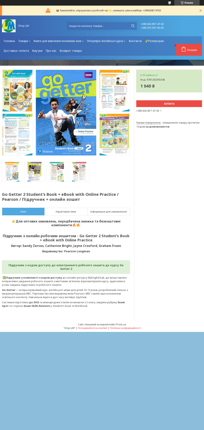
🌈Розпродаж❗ (156, 41)
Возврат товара (71, 51)
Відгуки (37, 51)
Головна (9, 41)
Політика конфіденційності (125, 328)
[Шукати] (133, 26)
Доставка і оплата (16, 51)
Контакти (135, 41)
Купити (169, 103)
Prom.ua (121, 324)
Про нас (51, 51)
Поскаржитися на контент (92, 328)
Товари (23, 41)
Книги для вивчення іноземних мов (57, 41)
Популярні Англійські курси (105, 41)
